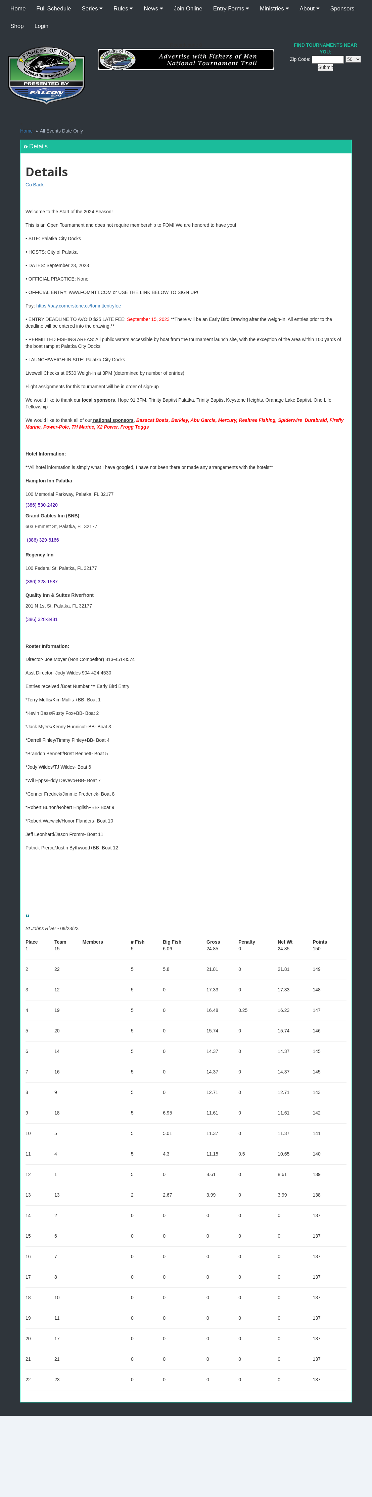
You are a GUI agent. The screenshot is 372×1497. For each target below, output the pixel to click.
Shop (17, 26)
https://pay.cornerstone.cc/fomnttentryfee (78, 305)
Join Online (188, 8)
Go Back (35, 184)
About (310, 8)
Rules (123, 8)
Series (92, 8)
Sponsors (342, 8)
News (153, 8)
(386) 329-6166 (43, 540)
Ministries (274, 8)
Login (42, 26)
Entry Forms (231, 8)
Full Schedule (53, 8)
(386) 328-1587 (42, 581)
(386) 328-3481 (42, 619)
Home (18, 8)
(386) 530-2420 (42, 505)
